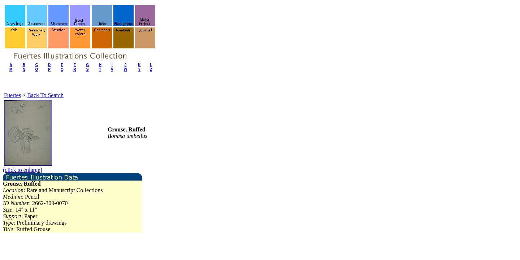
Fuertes (12, 95)
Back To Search (45, 95)
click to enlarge (22, 170)
